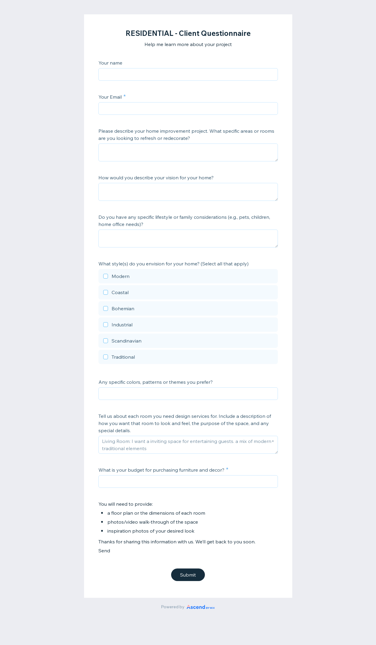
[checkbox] (188, 277)
